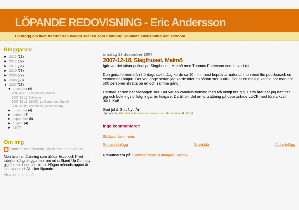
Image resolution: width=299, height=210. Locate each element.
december (20, 88)
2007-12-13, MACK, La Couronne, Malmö (40, 101)
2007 (13, 84)
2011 (13, 66)
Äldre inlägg (285, 144)
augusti (18, 123)
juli (15, 127)
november (20, 110)
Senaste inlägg (115, 144)
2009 (13, 75)
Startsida (201, 144)
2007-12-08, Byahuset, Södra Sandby (37, 106)
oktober (19, 114)
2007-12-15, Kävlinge (26, 97)
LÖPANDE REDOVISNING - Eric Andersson (120, 22)
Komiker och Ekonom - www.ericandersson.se (46, 149)
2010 (13, 70)
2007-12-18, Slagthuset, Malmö (33, 93)
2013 (13, 56)
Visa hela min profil (19, 175)
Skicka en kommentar (119, 136)
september (21, 118)
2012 (13, 61)
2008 (13, 80)
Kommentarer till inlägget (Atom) (160, 155)
